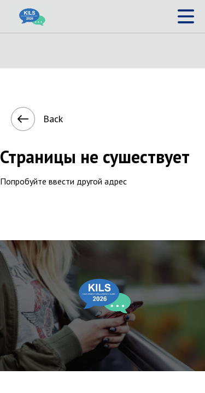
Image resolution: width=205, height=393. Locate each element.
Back (25, 119)
